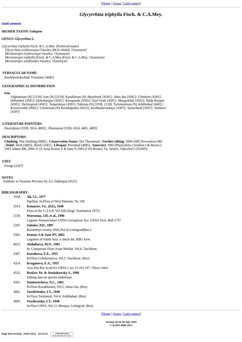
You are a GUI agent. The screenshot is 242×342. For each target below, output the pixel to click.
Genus (117, 3)
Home (106, 3)
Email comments (11, 23)
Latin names (131, 3)
